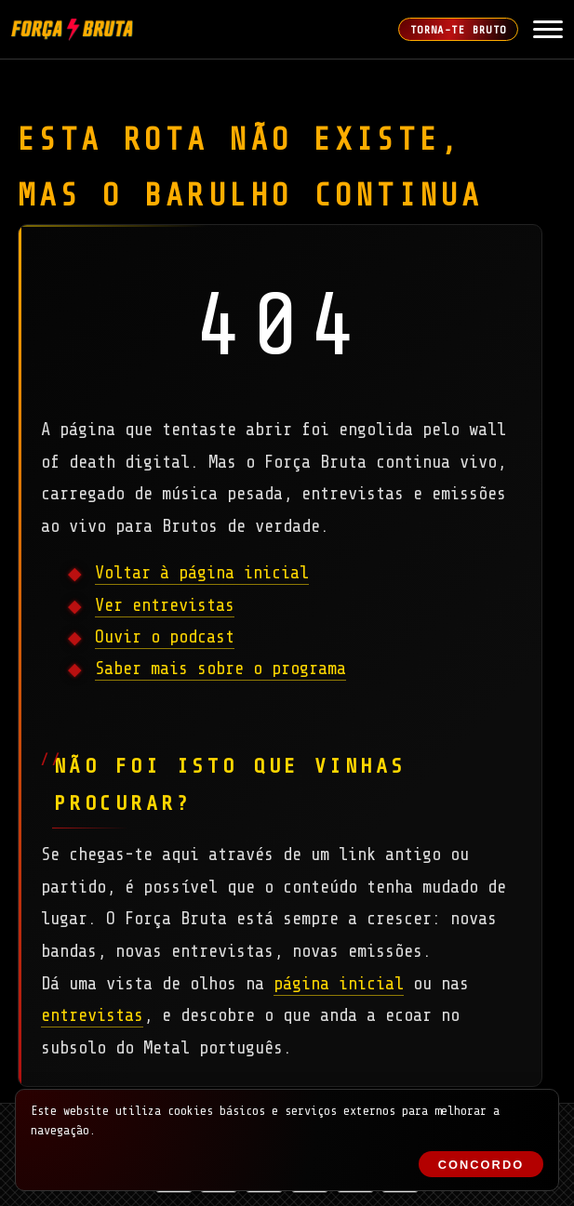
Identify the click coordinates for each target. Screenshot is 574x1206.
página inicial (339, 984)
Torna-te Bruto (458, 29)
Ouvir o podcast (164, 637)
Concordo (481, 1165)
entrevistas (92, 1015)
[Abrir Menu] (548, 30)
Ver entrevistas (164, 605)
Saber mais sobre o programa (220, 668)
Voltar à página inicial (202, 573)
